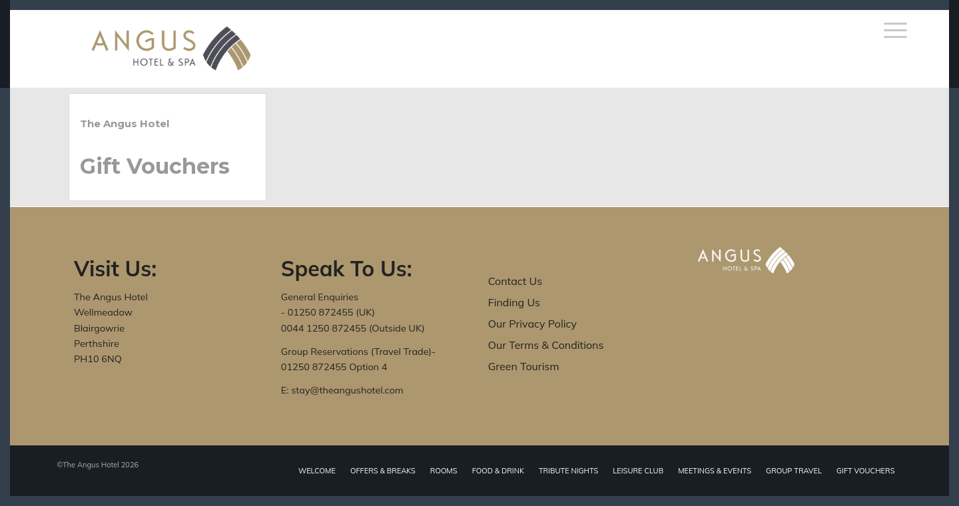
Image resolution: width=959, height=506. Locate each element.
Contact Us (515, 281)
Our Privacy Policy (532, 323)
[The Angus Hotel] (171, 48)
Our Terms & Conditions (546, 345)
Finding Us (514, 302)
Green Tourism (523, 366)
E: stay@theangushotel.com (342, 390)
